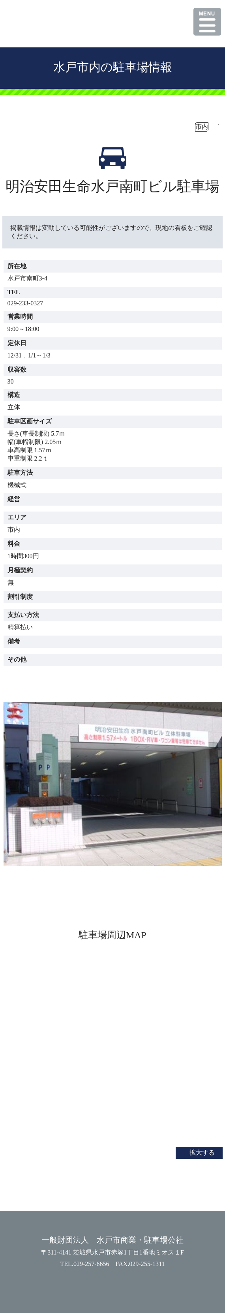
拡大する (202, 1152)
